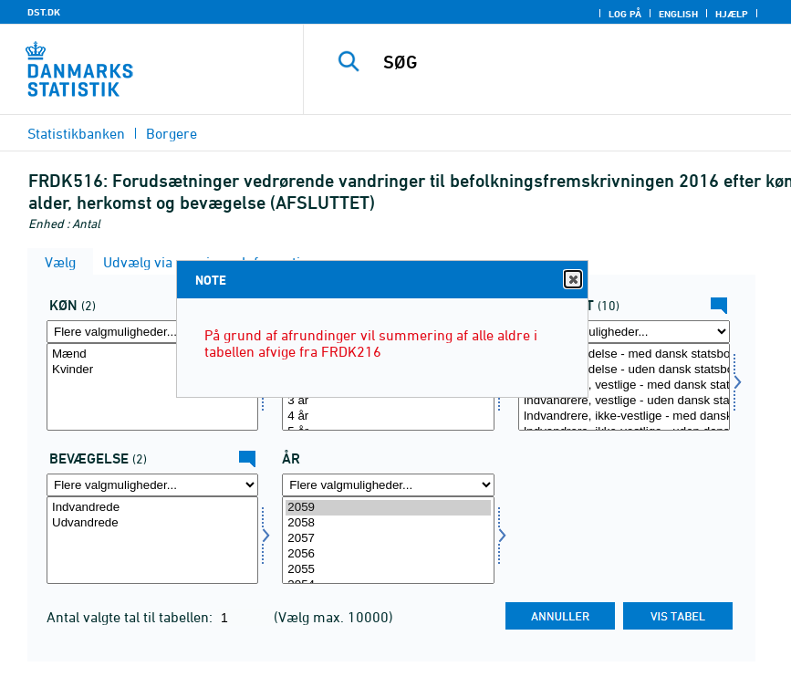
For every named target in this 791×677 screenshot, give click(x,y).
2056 (388, 554)
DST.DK (43, 11)
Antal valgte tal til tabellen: (131, 617)
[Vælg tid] (388, 540)
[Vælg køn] (152, 387)
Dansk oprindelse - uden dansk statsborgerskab (624, 370)
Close (572, 279)
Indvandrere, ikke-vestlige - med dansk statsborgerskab (624, 416)
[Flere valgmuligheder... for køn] (152, 331)
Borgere (171, 133)
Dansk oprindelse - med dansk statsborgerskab (624, 354)
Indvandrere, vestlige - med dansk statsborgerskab (624, 385)
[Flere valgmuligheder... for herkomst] (624, 331)
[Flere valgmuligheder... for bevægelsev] (152, 485)
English (678, 13)
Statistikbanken (76, 133)
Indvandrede (152, 508)
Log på (625, 13)
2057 (388, 539)
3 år (388, 401)
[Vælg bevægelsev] (152, 540)
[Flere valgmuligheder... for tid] (388, 485)
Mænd (152, 354)
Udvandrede (152, 523)
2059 (388, 508)
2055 (388, 570)
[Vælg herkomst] (624, 387)
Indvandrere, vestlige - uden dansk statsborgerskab (624, 401)
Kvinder (152, 370)
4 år (388, 416)
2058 (388, 523)
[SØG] (568, 62)
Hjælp (731, 13)
